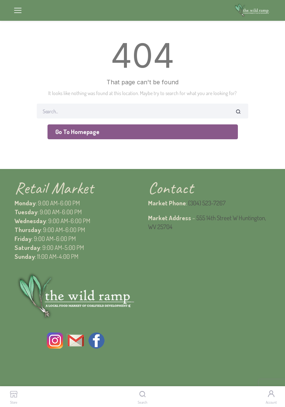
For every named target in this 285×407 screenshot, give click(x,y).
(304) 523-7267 (207, 203)
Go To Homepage (77, 132)
